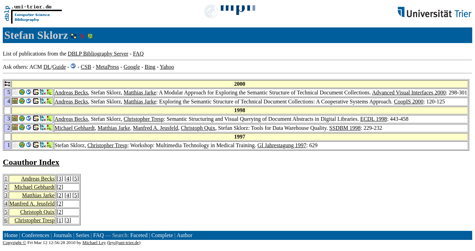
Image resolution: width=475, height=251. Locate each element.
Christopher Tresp (144, 119)
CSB (86, 67)
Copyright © (14, 242)
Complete (162, 235)
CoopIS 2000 (409, 101)
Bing (149, 67)
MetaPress (107, 67)
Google (132, 67)
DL (47, 67)
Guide (59, 67)
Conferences (35, 235)
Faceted (139, 235)
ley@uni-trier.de (124, 242)
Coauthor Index (31, 162)
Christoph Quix (198, 128)
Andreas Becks (71, 92)
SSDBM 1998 (344, 128)
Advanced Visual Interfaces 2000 (408, 92)
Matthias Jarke (140, 92)
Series (82, 235)
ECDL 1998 (373, 119)
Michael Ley (94, 242)
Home (11, 235)
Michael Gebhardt (75, 128)
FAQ (138, 54)
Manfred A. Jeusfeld (155, 128)
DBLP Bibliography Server (98, 54)
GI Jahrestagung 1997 (282, 145)
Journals (62, 235)
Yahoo (167, 67)
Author (184, 235)
